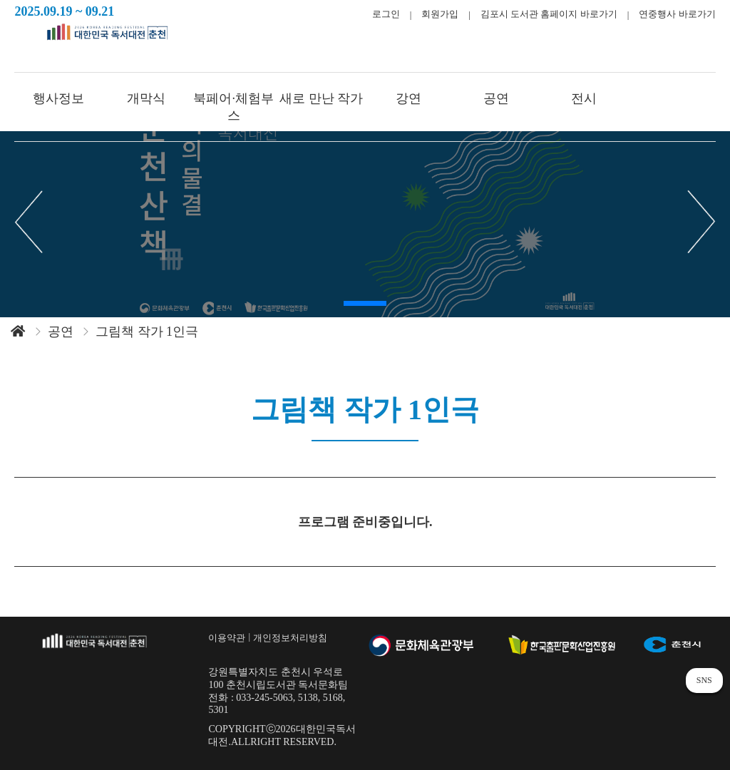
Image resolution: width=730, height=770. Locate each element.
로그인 (386, 14)
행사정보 (58, 98)
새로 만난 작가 (321, 98)
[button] (365, 303)
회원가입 (439, 14)
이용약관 (226, 637)
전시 (584, 98)
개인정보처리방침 (290, 637)
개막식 (146, 98)
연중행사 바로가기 (677, 14)
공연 (496, 98)
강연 (408, 98)
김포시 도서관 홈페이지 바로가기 (548, 14)
